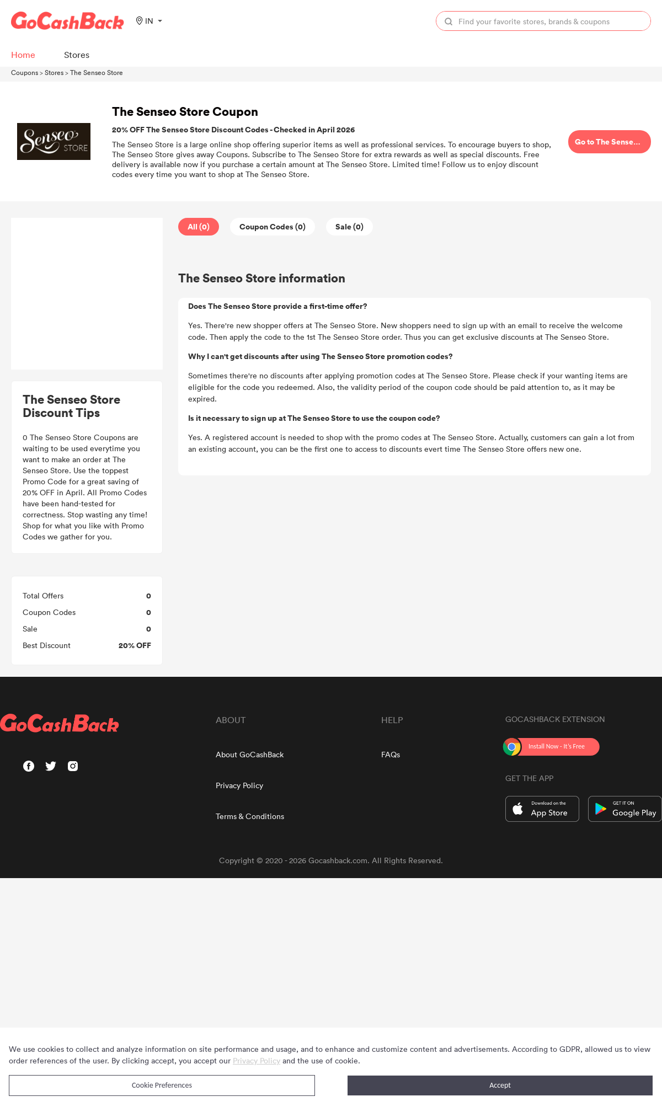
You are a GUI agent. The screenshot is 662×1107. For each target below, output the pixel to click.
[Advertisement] (87, 294)
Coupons (24, 72)
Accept (500, 1085)
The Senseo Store (96, 72)
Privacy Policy (239, 785)
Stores (54, 72)
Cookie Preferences (162, 1085)
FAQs (390, 754)
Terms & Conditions (250, 816)
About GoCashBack (250, 754)
